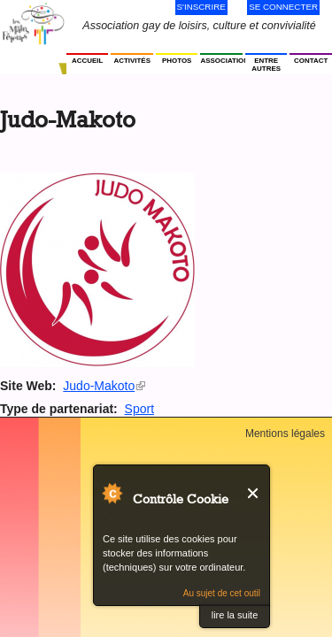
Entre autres (266, 65)
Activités (131, 61)
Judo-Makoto (104, 386)
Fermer (253, 493)
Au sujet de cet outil (221, 593)
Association (221, 61)
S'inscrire (201, 7)
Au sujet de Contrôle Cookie (111, 493)
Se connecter (283, 7)
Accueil (87, 61)
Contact (311, 61)
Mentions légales (285, 433)
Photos (176, 61)
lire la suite (235, 615)
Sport (139, 409)
